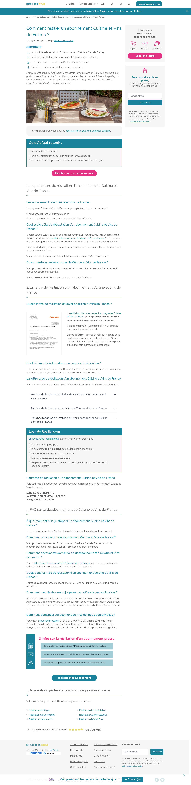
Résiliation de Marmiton (41, 719)
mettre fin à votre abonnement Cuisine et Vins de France (61, 563)
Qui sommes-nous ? (104, 767)
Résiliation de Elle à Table (92, 710)
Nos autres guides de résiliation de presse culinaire (57, 67)
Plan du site (76, 756)
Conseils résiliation (41, 17)
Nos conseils (76, 750)
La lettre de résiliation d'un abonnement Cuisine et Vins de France (64, 57)
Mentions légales (79, 761)
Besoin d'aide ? (102, 756)
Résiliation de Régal (39, 710)
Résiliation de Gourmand (42, 714)
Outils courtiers (78, 767)
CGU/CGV (99, 761)
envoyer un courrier (49, 620)
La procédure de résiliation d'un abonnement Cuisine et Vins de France (67, 52)
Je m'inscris (145, 102)
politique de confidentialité (139, 121)
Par (63, 40)
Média (53, 17)
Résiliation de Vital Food (91, 719)
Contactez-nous (102, 750)
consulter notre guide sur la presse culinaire (88, 130)
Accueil (29, 17)
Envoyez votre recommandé (44, 438)
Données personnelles (105, 744)
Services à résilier (79, 744)
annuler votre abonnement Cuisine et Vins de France (77, 238)
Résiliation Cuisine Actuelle (93, 714)
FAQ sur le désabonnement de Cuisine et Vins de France (60, 62)
